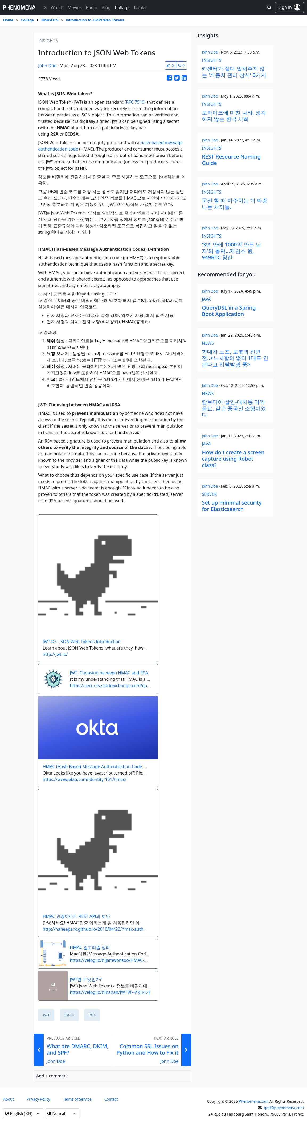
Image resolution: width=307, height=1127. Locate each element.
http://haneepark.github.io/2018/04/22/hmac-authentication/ (104, 929)
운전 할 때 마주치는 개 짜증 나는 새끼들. (234, 203)
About (8, 1099)
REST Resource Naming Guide (231, 160)
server (209, 494)
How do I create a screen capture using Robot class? (233, 459)
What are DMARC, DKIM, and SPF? (77, 1049)
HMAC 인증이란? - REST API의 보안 (76, 916)
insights (49, 20)
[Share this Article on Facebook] (169, 78)
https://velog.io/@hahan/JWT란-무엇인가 (110, 992)
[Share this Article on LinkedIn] (184, 78)
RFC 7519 (135, 102)
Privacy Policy (38, 1099)
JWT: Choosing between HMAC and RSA (109, 673)
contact (111, 1099)
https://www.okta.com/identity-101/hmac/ (84, 779)
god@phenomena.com (284, 1107)
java (206, 299)
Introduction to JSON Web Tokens (95, 20)
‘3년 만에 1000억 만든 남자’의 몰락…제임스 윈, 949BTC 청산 (231, 251)
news (208, 343)
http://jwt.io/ (55, 654)
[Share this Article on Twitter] (176, 78)
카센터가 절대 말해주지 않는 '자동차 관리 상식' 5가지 (234, 72)
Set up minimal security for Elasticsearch (231, 506)
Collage (27, 20)
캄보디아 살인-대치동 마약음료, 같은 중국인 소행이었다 (234, 408)
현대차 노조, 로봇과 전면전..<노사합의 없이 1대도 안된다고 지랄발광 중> (235, 358)
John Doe (47, 65)
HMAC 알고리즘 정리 (90, 947)
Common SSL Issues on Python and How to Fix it (147, 1049)
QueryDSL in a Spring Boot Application (229, 311)
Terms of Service (77, 1099)
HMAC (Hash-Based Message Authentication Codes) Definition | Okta (111, 766)
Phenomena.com (254, 1101)
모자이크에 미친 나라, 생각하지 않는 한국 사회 (234, 116)
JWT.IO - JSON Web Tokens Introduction (82, 641)
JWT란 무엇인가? (85, 979)
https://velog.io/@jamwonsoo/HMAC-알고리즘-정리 (120, 960)
